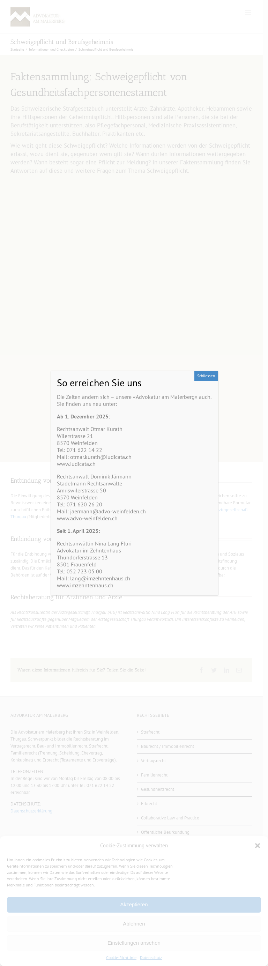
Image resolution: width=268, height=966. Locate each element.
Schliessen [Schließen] (206, 375)
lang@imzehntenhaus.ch (100, 578)
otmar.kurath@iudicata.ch (101, 456)
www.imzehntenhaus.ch (85, 585)
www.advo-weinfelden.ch (87, 518)
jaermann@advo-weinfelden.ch (108, 511)
